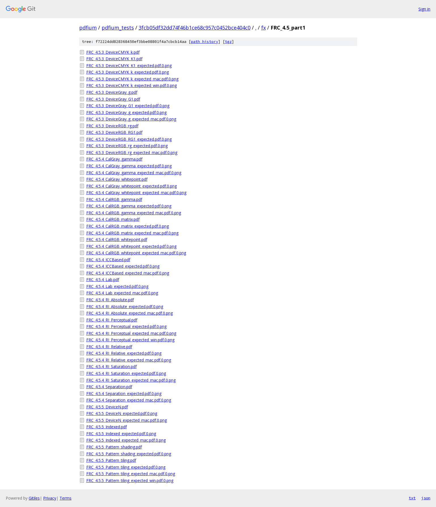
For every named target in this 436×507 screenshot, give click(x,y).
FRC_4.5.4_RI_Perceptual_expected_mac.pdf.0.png (131, 333)
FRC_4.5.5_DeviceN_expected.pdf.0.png (121, 413)
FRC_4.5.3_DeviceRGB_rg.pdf (112, 125)
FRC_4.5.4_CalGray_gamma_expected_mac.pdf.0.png (133, 172)
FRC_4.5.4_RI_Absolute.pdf (110, 299)
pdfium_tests (118, 27)
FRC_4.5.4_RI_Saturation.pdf (111, 366)
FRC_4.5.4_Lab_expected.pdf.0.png (117, 286)
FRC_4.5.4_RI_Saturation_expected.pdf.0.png (126, 373)
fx (263, 27)
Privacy (49, 498)
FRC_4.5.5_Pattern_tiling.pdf (111, 460)
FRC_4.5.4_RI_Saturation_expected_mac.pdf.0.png (131, 380)
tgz (228, 41)
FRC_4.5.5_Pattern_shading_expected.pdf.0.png (128, 453)
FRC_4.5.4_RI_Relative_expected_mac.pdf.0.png (128, 360)
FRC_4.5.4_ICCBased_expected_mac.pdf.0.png (127, 273)
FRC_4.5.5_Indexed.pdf (106, 426)
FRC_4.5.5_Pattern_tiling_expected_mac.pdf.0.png (130, 473)
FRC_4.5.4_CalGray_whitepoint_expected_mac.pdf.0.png (136, 192)
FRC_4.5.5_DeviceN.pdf (107, 407)
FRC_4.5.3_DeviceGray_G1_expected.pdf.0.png (127, 105)
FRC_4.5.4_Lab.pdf (102, 279)
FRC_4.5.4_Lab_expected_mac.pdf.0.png (122, 293)
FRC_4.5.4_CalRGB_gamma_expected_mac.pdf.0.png (133, 212)
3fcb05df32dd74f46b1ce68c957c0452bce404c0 (194, 27)
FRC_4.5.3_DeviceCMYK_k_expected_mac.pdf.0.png (132, 79)
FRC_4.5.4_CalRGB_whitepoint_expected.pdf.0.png (131, 246)
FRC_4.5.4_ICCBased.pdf (108, 259)
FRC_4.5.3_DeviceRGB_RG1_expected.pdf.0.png (129, 139)
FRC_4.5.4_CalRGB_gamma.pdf (114, 199)
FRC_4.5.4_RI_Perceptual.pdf (111, 320)
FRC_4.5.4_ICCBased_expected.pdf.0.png (122, 266)
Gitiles (34, 498)
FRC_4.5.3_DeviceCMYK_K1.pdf (114, 58)
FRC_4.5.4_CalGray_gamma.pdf (114, 159)
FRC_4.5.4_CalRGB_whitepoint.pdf (116, 239)
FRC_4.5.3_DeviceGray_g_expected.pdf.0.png (126, 112)
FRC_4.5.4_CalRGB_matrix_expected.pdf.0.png (127, 226)
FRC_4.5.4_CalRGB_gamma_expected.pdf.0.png (128, 206)
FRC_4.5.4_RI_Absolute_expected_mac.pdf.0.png (129, 313)
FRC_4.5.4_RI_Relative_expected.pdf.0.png (123, 353)
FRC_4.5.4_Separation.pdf (109, 386)
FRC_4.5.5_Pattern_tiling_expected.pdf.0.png (125, 467)
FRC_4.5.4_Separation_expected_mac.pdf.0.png (128, 400)
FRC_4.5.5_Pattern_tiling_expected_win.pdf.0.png (129, 480)
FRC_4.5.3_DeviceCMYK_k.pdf (113, 52)
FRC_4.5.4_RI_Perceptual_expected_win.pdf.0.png (130, 339)
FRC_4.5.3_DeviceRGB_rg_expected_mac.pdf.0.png (131, 152)
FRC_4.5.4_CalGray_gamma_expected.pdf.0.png (129, 166)
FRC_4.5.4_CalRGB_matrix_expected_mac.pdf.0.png (132, 233)
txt (412, 497)
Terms (65, 498)
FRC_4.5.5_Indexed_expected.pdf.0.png (121, 433)
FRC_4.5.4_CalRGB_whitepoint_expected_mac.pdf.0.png (136, 252)
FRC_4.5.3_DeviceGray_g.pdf (111, 92)
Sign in (424, 9)
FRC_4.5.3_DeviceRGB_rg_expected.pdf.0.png (127, 145)
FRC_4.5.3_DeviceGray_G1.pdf (113, 99)
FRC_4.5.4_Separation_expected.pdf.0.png (123, 393)
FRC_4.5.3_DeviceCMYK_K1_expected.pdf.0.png (129, 65)
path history (204, 41)
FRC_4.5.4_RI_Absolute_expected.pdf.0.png (124, 306)
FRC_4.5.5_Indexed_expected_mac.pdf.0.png (126, 440)
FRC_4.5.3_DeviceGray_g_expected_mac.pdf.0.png (131, 119)
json (425, 497)
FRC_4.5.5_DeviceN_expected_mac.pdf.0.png (126, 420)
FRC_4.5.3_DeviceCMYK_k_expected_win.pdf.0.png (131, 85)
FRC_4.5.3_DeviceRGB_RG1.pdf (114, 132)
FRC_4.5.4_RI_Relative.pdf (109, 346)
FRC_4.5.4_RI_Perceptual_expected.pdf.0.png (126, 326)
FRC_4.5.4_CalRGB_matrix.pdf (113, 219)
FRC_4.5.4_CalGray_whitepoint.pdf (117, 179)
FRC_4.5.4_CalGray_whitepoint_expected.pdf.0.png (131, 186)
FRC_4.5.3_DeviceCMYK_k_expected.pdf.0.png (127, 72)
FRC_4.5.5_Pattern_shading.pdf (114, 447)
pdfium (88, 27)
